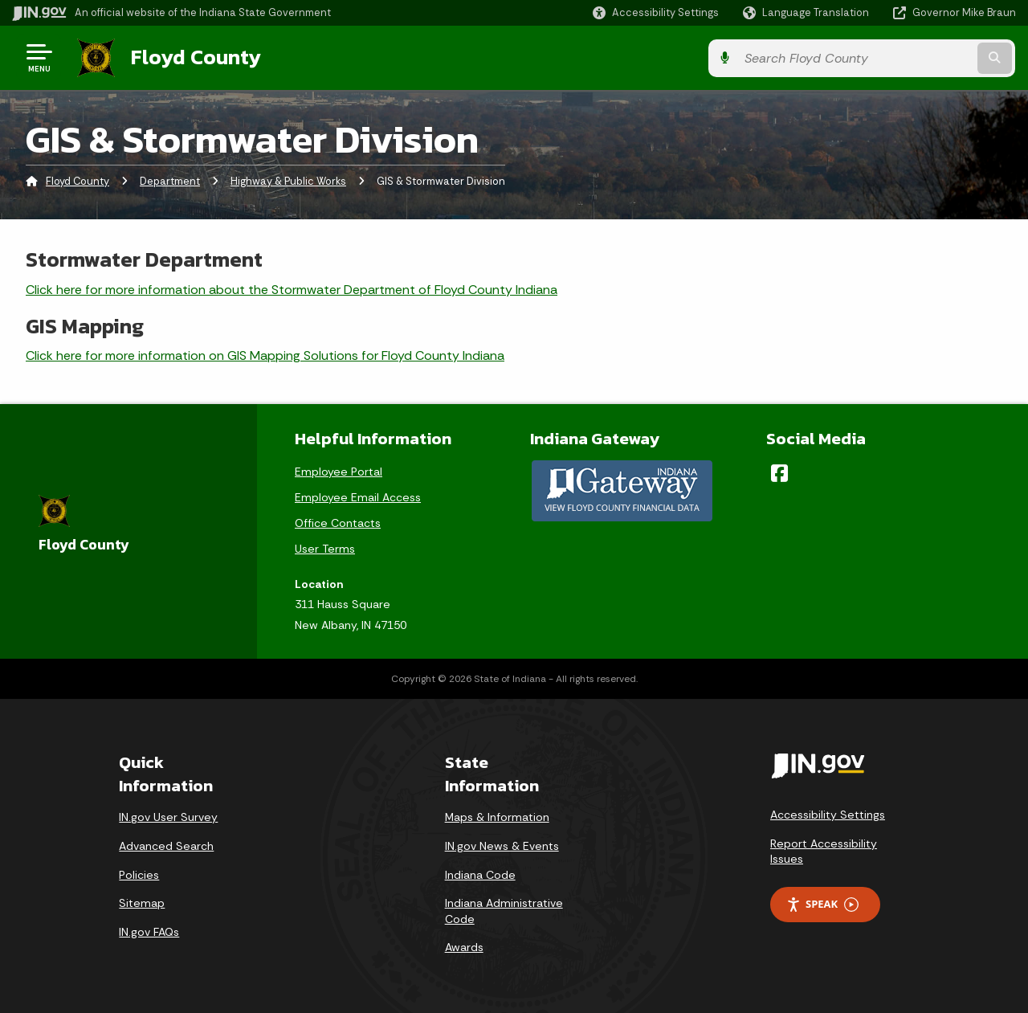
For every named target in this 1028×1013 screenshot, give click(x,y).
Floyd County (194, 57)
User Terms (325, 547)
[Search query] (901, 57)
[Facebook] (779, 471)
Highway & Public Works (288, 180)
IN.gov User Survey (168, 816)
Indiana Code (480, 873)
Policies (139, 873)
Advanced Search (166, 845)
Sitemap (142, 902)
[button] (656, 12)
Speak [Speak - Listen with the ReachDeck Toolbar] (822, 903)
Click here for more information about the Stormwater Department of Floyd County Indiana (291, 288)
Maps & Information (497, 816)
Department (170, 180)
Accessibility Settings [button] (827, 814)
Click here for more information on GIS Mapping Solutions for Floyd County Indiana (265, 354)
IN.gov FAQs (149, 931)
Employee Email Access (358, 495)
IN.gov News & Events (502, 845)
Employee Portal (338, 470)
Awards (464, 946)
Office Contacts (338, 521)
